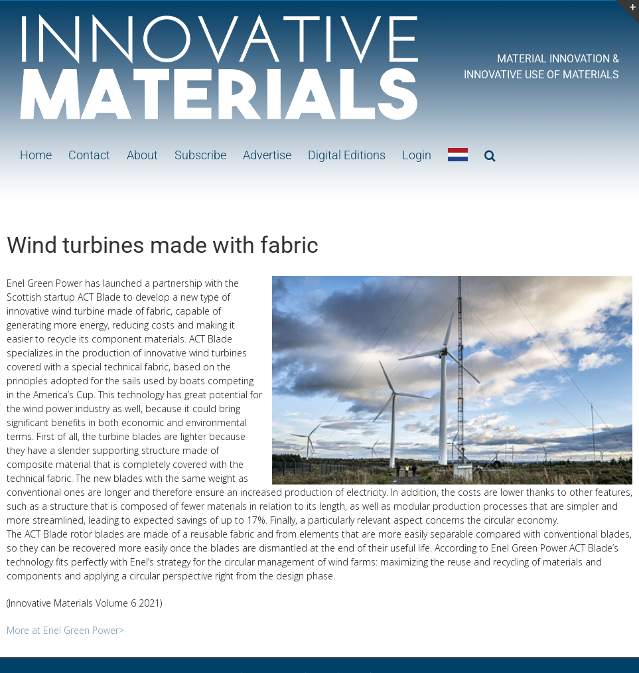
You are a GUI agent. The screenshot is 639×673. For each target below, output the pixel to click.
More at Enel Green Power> (65, 630)
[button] (490, 154)
